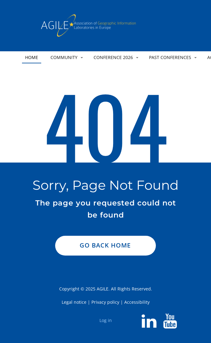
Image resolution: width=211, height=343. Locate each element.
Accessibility (137, 302)
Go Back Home (105, 245)
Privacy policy (105, 302)
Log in (105, 320)
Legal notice (74, 302)
